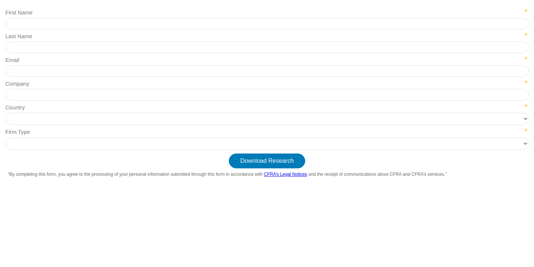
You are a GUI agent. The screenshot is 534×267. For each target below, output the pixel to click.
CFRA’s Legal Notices (285, 174)
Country (15, 107)
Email (13, 60)
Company (17, 83)
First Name (19, 12)
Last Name (19, 36)
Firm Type (18, 132)
